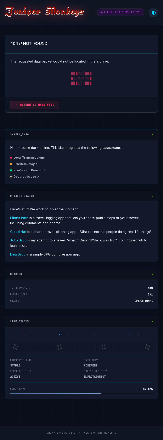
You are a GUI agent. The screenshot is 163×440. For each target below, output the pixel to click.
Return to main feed (34, 105)
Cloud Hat (18, 232)
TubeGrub (18, 240)
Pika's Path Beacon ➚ (29, 170)
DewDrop (18, 254)
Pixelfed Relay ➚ (25, 164)
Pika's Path (19, 218)
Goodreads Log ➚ (26, 176)
